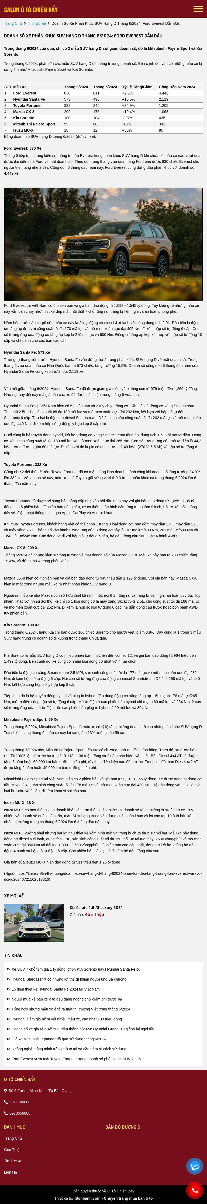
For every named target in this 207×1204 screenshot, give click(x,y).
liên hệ (10, 1172)
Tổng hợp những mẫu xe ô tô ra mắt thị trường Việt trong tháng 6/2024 (68, 1009)
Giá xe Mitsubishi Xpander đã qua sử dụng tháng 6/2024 (56, 1039)
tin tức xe (36, 23)
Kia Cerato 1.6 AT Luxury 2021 (96, 907)
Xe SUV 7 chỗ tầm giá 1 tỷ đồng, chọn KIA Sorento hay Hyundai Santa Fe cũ (73, 969)
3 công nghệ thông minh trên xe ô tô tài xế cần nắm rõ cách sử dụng (66, 1049)
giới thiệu (13, 1149)
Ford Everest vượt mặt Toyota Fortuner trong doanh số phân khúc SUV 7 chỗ (74, 1059)
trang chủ (13, 23)
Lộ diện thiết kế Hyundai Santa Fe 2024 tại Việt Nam (53, 989)
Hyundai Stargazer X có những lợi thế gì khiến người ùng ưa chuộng (66, 979)
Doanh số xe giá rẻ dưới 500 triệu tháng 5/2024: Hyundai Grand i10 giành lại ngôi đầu (81, 1029)
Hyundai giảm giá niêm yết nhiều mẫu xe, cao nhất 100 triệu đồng (64, 1019)
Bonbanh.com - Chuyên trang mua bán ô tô (114, 1198)
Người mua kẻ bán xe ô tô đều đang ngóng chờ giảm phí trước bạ (64, 999)
